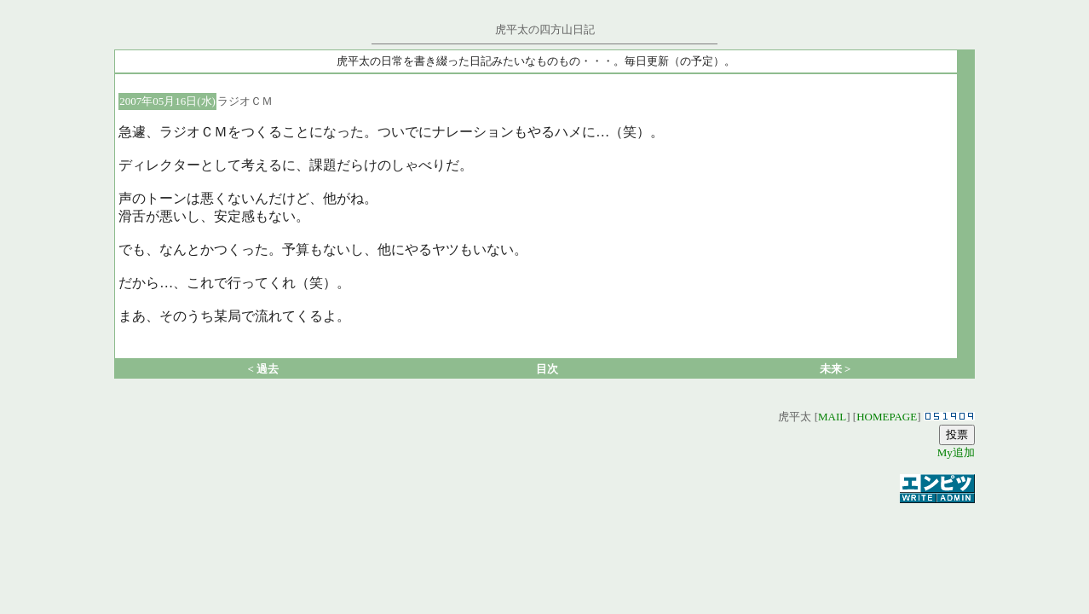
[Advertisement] (544, 531)
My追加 (956, 452)
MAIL (832, 416)
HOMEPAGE (886, 416)
